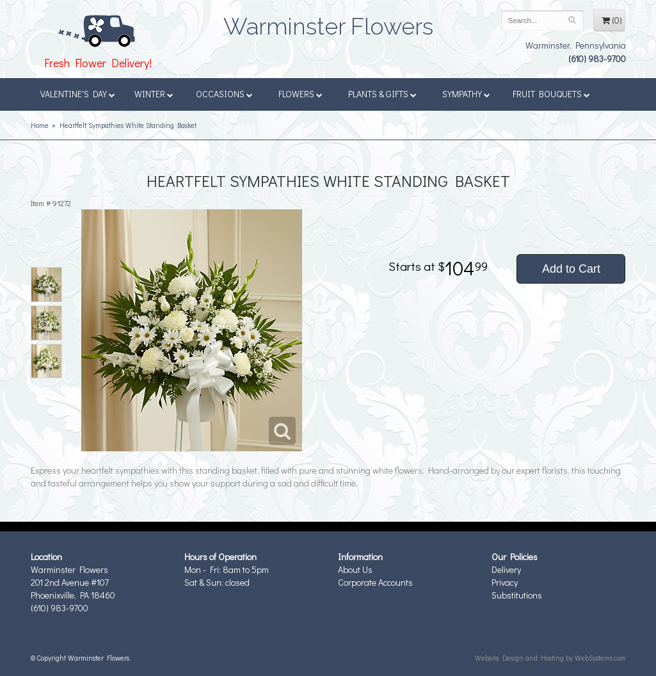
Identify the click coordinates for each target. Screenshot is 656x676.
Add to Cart (571, 268)
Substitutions (517, 595)
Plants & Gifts (382, 94)
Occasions (224, 94)
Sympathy (466, 94)
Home (40, 125)
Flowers (300, 94)
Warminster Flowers (328, 22)
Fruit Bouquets (551, 94)
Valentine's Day (77, 94)
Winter (153, 94)
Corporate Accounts (375, 582)
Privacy (505, 582)
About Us (355, 569)
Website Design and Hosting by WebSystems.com (550, 658)
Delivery (506, 569)
